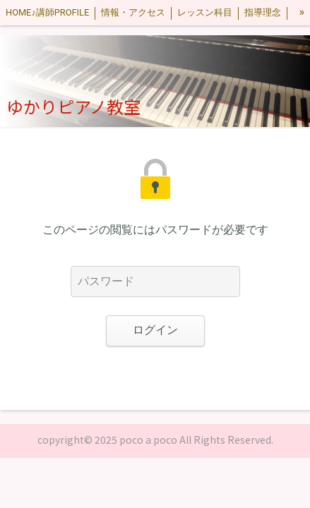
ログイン (155, 330)
